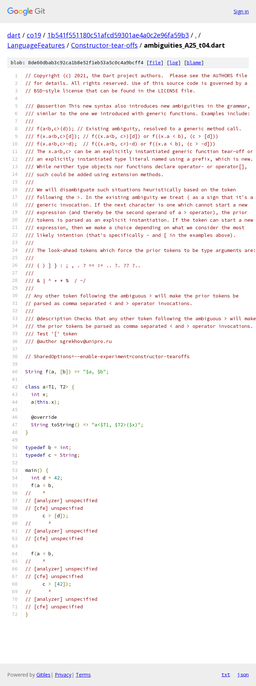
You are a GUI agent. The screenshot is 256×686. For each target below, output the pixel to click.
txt (225, 674)
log (173, 63)
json (243, 674)
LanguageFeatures (36, 45)
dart (14, 35)
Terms (83, 674)
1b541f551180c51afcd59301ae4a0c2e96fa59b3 (118, 35)
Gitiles (43, 674)
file (155, 63)
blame (194, 63)
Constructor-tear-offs (104, 45)
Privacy (63, 674)
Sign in (241, 11)
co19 (34, 35)
